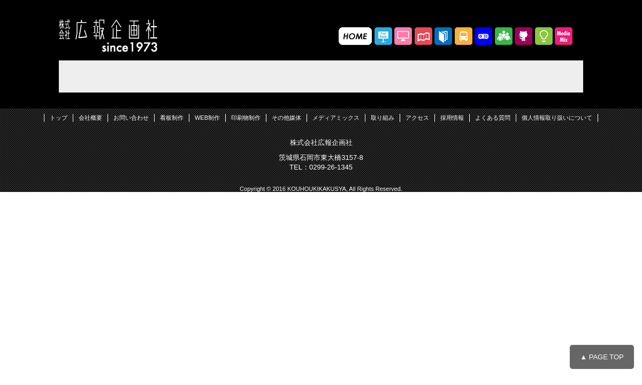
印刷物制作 (246, 117)
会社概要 (90, 117)
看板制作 (172, 117)
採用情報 (452, 117)
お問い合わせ (131, 117)
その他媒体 (286, 117)
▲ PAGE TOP (602, 357)
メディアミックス (336, 117)
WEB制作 (207, 117)
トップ (58, 117)
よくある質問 (492, 117)
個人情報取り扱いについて (557, 117)
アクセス (417, 117)
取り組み (382, 117)
